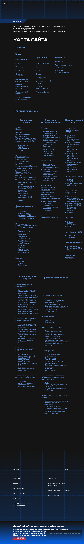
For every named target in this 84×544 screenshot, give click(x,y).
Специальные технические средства (54, 396)
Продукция (18, 488)
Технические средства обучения (49, 217)
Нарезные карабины (53, 304)
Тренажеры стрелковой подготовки (23, 251)
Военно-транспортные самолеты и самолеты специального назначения (49, 150)
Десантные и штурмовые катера (73, 158)
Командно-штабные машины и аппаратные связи (27, 184)
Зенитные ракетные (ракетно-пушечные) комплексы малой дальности (27, 303)
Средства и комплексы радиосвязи (23, 192)
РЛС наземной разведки (22, 162)
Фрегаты (71, 135)
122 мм (21, 262)
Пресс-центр (19, 493)
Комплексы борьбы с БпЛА (27, 364)
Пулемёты (22, 236)
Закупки (59, 62)
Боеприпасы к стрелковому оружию (24, 243)
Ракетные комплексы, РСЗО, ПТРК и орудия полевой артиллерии (25, 140)
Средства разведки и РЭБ (25, 207)
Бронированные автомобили (22, 135)
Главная (20, 47)
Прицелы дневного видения (53, 332)
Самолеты (45, 128)
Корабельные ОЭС (73, 232)
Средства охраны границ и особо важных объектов (56, 403)
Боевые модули (22, 172)
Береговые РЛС (74, 246)
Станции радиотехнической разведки (26, 369)
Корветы (71, 137)
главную (30, 31)
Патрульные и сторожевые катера (73, 144)
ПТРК (20, 151)
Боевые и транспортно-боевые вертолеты (51, 166)
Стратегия (20, 70)
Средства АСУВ (25, 188)
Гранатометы (24, 231)
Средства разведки (27, 217)
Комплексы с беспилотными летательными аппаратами (48, 188)
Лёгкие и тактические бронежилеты (54, 362)
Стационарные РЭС (74, 243)
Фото (38, 70)
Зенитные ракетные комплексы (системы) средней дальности (28, 297)
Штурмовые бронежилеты (50, 359)
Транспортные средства (53, 376)
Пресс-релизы (42, 63)
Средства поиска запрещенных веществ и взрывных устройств (55, 408)
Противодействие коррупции (63, 66)
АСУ (69, 227)
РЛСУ (70, 223)
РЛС (69, 221)
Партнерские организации (21, 80)
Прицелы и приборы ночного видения (54, 335)
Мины (70, 212)
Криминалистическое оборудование (54, 412)
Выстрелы (22, 265)
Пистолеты (23, 233)
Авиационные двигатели (47, 193)
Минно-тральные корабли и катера (72, 168)
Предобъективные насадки (53, 344)
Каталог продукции (27, 111)
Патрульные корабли (73, 140)
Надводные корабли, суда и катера (72, 130)
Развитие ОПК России (22, 93)
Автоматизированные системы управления (25, 377)
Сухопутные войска (26, 121)
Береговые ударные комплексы (70, 257)
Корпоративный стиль (43, 82)
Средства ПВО (74, 203)
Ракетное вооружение (73, 197)
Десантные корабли (72, 154)
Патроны (48, 320)
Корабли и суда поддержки (74, 163)
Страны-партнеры (19, 75)
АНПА (70, 182)
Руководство (21, 67)
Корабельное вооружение (71, 192)
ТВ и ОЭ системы (71, 236)
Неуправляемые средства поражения (50, 209)
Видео (38, 74)
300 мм (21, 263)
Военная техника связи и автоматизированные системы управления (25, 176)
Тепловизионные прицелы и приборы (53, 339)
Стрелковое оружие (24, 228)
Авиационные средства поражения (50, 197)
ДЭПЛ (70, 180)
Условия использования (62, 71)
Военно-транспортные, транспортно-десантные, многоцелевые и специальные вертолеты (50, 174)
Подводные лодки (73, 177)
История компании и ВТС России (23, 86)
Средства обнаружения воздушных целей (26, 319)
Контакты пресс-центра (41, 87)
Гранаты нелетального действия (55, 389)
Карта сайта (53, 495)
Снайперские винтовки (24, 239)
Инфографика (42, 92)
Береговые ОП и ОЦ (74, 249)
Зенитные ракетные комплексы (24, 285)
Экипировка (48, 351)
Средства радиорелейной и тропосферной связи (26, 198)
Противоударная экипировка (52, 355)
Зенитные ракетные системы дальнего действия (27, 292)
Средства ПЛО (74, 205)
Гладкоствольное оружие (56, 306)
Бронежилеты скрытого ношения (55, 366)
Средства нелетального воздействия (53, 378)
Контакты (17, 498)
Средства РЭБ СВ (26, 219)
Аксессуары (49, 370)
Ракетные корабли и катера (72, 149)
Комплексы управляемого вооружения (22, 158)
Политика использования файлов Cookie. (33, 535)
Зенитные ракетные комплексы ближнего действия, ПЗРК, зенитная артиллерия (28, 310)
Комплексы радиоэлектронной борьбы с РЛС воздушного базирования (26, 358)
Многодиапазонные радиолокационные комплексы (27, 326)
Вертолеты (46, 160)
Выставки (40, 67)
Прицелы (22, 247)
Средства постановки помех (72, 209)
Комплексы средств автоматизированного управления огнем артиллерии (26, 167)
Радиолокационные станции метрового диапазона (27, 331)
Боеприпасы (21, 258)
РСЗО (20, 147)
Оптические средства (52, 328)
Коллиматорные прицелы (56, 342)
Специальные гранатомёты (50, 310)
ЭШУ (46, 383)
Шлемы (48, 369)
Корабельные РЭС (73, 218)
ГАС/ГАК (71, 225)
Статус (18, 63)
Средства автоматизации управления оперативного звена (27, 384)
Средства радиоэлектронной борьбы (24, 349)
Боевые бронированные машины (22, 131)
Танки (18, 127)
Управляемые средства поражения (49, 203)
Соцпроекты (41, 78)
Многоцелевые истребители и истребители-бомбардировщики (52, 134)
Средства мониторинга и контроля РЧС (25, 213)
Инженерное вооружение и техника (26, 225)
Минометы (23, 145)
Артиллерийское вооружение (75, 201)
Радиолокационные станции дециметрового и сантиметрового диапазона (27, 338)
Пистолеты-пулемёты (54, 301)
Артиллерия (23, 149)
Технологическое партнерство (23, 98)
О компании (21, 60)
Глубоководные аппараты (74, 184)
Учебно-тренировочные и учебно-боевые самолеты (51, 141)
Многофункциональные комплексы (55, 386)
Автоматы (23, 235)
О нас (15, 483)
